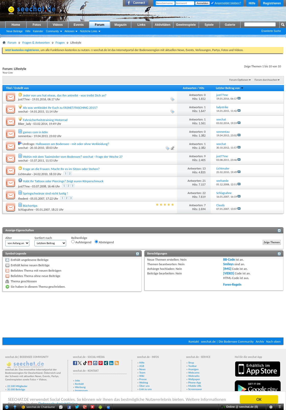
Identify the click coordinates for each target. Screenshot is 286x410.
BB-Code (229, 259)
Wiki (141, 376)
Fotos (37, 25)
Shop (191, 362)
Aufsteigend (81, 242)
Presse (143, 379)
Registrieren (272, 3)
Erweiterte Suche (271, 31)
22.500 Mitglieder (17, 386)
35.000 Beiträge (16, 389)
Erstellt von (21, 88)
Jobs (77, 380)
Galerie (230, 25)
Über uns (144, 386)
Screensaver (195, 389)
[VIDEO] (228, 273)
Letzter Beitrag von (229, 88)
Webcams (193, 372)
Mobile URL (194, 386)
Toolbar (192, 366)
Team (142, 372)
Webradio (193, 376)
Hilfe (252, 3)
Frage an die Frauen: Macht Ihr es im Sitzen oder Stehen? (61, 169)
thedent (23, 198)
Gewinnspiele (186, 25)
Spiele (209, 25)
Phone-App (194, 382)
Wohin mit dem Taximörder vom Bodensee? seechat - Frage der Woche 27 (73, 157)
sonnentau (24, 136)
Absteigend (104, 242)
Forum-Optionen (238, 79)
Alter (8, 238)
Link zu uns (145, 389)
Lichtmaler (24, 174)
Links (141, 25)
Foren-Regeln (232, 284)
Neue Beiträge (14, 31)
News (142, 369)
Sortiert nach (43, 238)
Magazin (120, 25)
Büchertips (30, 206)
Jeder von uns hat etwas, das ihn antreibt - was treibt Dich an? (64, 95)
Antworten (190, 88)
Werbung (80, 387)
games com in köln (35, 132)
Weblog (143, 382)
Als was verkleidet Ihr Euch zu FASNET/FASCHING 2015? (60, 108)
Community (52, 31)
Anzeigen (193, 369)
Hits (201, 88)
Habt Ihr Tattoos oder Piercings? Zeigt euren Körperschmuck (63, 181)
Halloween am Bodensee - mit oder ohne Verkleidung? (72, 144)
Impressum (81, 390)
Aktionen (70, 31)
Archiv (260, 341)
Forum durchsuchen (266, 79)
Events (79, 25)
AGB (141, 366)
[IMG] (227, 269)
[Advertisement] (143, 314)
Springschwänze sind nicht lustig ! (45, 193)
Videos (58, 25)
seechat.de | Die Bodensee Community (227, 341)
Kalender (38, 31)
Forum (99, 25)
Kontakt (193, 341)
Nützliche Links (88, 31)
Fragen (60, 42)
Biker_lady (24, 124)
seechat (23, 111)
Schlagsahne (25, 209)
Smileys (228, 264)
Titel (9, 88)
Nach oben (273, 341)
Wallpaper (194, 379)
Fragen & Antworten (36, 42)
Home (15, 25)
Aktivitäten (162, 25)
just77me (24, 99)
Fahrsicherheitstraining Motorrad (45, 120)
